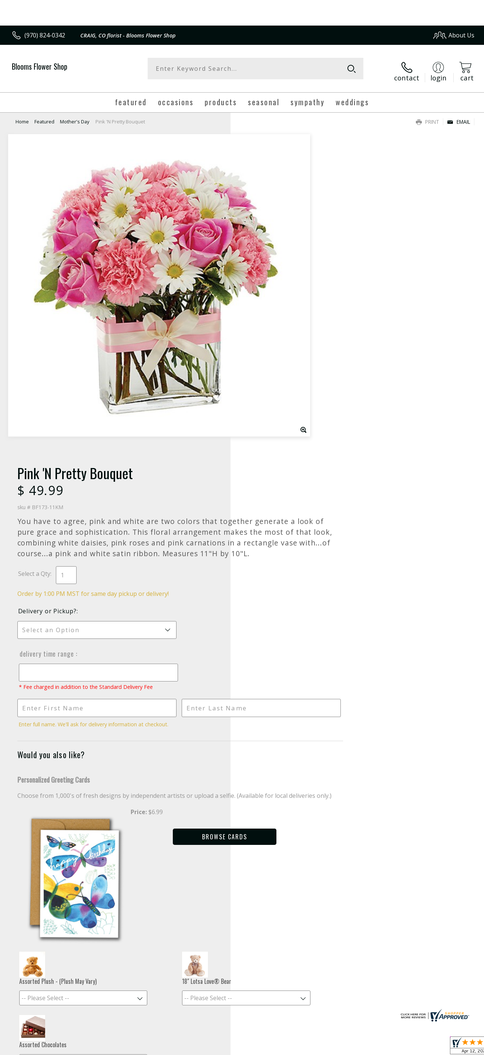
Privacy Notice (355, 1047)
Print (427, 116)
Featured (44, 116)
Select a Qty (259, 258)
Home (22, 116)
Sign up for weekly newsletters (242, 890)
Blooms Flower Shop (39, 66)
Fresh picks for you (242, 844)
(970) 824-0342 (44, 35)
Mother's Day (74, 116)
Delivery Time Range (271, 338)
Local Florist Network (407, 1047)
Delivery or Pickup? (272, 296)
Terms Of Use (312, 1047)
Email (458, 116)
